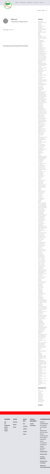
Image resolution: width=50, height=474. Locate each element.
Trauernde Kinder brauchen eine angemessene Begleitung (42, 330)
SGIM (39, 352)
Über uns (40, 333)
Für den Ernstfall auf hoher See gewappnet (41, 147)
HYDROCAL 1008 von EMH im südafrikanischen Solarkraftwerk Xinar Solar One (42, 166)
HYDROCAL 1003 (42, 357)
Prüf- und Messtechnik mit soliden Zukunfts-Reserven (42, 250)
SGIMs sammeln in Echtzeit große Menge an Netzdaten (42, 283)
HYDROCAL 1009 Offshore (42, 374)
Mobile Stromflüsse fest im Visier (42, 208)
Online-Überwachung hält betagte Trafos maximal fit (42, 228)
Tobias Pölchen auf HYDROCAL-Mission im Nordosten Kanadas (42, 313)
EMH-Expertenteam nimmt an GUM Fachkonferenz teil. (42, 119)
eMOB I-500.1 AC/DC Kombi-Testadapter (41, 133)
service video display (41, 279)
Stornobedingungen (42, 306)
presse (39, 392)
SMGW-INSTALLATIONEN (42, 366)
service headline (41, 277)
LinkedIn (25, 428)
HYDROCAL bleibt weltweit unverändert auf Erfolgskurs (42, 171)
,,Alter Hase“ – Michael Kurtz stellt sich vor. (42, 22)
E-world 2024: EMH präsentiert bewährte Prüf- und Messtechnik (42, 69)
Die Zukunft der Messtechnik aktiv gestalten (42, 61)
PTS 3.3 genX (41, 260)
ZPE (39, 349)
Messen (40, 200)
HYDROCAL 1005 (42, 361)
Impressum (40, 182)
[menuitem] (17, 2)
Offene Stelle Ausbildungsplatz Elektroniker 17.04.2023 (42, 220)
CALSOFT (40, 42)
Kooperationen (41, 198)
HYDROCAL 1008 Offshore (42, 371)
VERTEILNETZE (41, 360)
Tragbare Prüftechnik (40, 320)
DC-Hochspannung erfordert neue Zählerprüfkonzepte (42, 52)
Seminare (40, 275)
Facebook (25, 426)
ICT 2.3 (39, 179)
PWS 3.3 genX (41, 263)
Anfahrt (39, 24)
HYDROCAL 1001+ (42, 355)
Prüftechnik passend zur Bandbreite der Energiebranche (41, 255)
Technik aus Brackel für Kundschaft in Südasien (42, 309)
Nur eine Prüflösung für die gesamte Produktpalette (42, 216)
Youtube (25, 431)
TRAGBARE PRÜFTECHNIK (41, 323)
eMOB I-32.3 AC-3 (42, 131)
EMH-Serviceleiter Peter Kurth (42, 122)
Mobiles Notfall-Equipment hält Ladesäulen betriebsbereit (41, 211)
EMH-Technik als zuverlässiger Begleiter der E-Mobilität (41, 125)
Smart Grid (40, 286)
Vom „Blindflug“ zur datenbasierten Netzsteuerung (42, 344)
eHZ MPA (40, 73)
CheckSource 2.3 (41, 47)
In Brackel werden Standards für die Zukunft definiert (42, 186)
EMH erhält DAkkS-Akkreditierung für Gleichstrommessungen (43, 95)
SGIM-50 (40, 353)
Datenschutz (41, 50)
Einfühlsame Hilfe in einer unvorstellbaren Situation (42, 76)
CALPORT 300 (41, 41)
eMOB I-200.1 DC (42, 128)
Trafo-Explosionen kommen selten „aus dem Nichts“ (42, 317)
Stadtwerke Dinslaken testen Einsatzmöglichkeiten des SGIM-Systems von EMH (42, 301)
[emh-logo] (7, 2)
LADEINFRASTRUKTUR (43, 363)
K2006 (39, 188)
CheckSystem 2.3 (42, 48)
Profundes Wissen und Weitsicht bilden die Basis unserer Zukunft (42, 244)
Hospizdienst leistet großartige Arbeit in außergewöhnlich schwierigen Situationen (42, 159)
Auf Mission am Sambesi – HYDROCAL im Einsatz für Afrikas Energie (42, 28)
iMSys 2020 (40, 183)
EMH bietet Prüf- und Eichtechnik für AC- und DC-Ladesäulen (42, 85)
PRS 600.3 (40, 247)
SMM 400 (40, 290)
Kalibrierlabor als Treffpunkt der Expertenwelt (42, 192)
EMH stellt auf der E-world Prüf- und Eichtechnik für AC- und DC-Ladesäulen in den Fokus (42, 112)
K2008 (39, 189)
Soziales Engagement (41, 297)
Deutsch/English (43, 451)
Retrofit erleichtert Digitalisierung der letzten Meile (42, 271)
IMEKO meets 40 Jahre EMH (41, 181)
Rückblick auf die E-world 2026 (42, 274)
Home (39, 153)
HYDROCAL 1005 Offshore (42, 368)
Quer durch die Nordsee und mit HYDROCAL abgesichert (41, 266)
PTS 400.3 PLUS (41, 261)
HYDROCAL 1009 (42, 372)
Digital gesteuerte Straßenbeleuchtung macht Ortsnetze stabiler (42, 65)
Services (40, 280)
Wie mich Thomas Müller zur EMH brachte (42, 347)
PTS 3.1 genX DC (42, 259)
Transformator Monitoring (41, 325)
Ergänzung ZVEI (43, 454)
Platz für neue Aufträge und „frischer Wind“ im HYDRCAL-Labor (42, 235)
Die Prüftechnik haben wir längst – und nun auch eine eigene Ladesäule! (42, 56)
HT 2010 (40, 162)
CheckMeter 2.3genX (40, 46)
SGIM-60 (40, 354)
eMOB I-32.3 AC (41, 130)
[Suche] (44, 2)
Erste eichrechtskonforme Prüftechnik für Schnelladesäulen (42, 137)
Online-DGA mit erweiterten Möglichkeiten (41, 224)
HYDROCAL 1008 (42, 364)
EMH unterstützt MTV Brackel (41, 116)
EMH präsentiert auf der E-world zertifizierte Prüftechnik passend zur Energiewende (42, 105)
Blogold (40, 35)
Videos (14, 427)
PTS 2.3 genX (41, 257)
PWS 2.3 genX (41, 262)
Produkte (40, 393)
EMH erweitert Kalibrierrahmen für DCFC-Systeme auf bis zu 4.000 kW (42, 99)
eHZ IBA (40, 72)
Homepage (40, 391)
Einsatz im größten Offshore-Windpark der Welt (42, 81)
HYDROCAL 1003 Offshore (42, 381)
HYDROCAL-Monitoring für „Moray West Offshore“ (41, 176)
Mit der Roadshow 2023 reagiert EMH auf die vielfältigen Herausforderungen (42, 204)
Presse (39, 241)
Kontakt (40, 197)
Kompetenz (40, 195)
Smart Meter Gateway (41, 288)
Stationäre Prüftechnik (40, 305)
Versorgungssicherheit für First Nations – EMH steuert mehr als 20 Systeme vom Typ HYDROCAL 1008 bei (43, 338)
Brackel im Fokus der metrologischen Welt (42, 38)
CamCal (40, 44)
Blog (39, 34)
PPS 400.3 (40, 240)
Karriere (40, 194)
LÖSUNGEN (40, 199)
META (39, 201)
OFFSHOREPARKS (42, 351)
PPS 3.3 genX (41, 238)
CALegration (41, 40)
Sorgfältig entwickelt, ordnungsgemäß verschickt (41, 293)
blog (39, 389)
